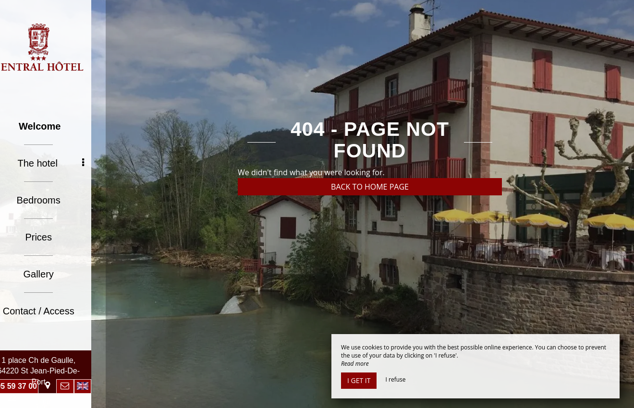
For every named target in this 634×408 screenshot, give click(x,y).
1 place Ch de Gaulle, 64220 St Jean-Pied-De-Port (53, 371)
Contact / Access (53, 311)
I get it (358, 380)
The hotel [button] (65, 163)
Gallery (52, 274)
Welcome (54, 126)
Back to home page (370, 186)
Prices (52, 237)
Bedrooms (52, 200)
